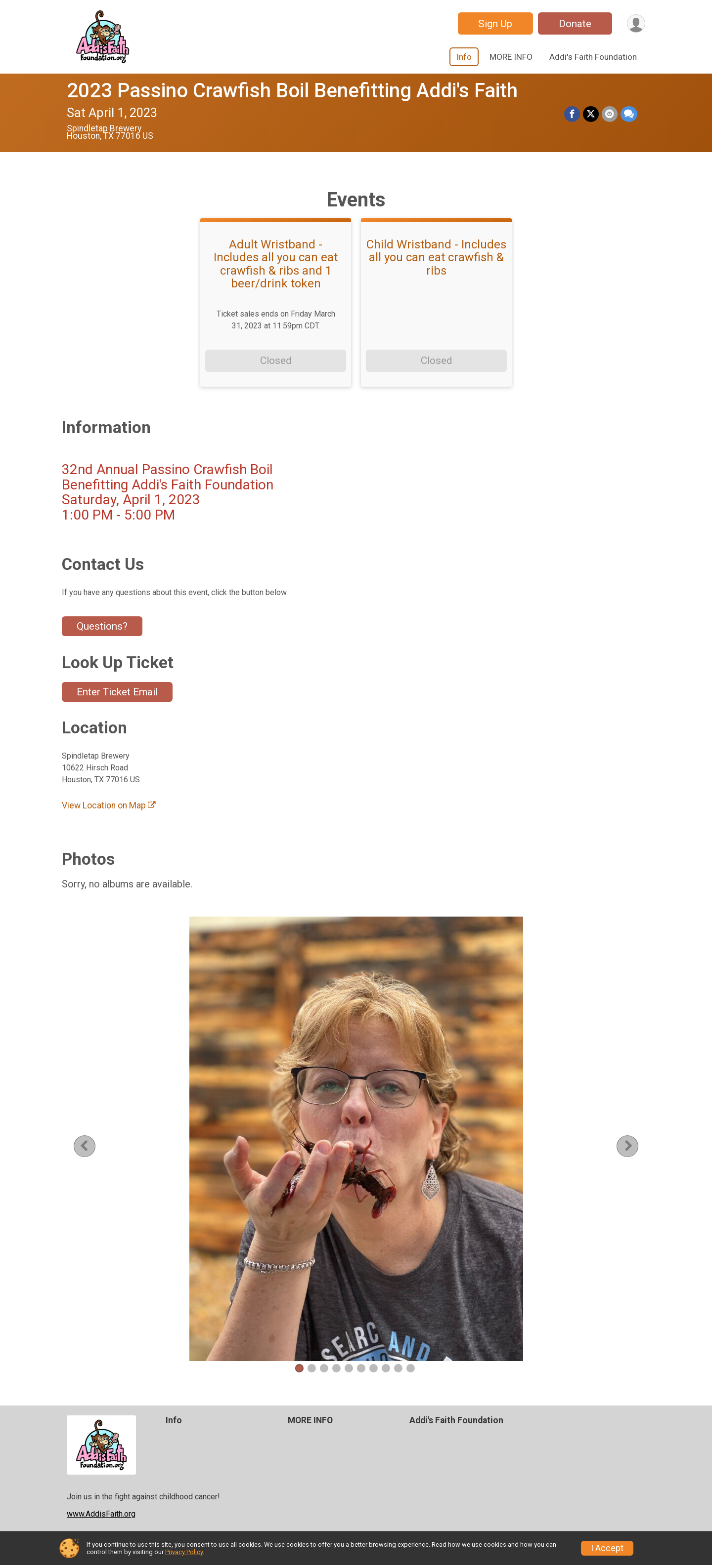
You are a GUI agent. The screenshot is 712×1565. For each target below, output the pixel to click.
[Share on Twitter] (591, 114)
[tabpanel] (356, 1139)
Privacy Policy (184, 1552)
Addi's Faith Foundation (593, 57)
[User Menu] (636, 23)
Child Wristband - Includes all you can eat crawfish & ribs (436, 257)
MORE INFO (511, 57)
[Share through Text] (629, 114)
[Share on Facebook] (572, 114)
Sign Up (495, 24)
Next (635, 1146)
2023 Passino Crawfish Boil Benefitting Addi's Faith (292, 90)
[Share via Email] (610, 114)
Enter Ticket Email (117, 692)
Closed (275, 360)
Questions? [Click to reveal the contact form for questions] (102, 626)
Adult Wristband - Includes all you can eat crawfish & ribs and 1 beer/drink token (276, 264)
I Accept (607, 1548)
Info (464, 57)
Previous (92, 1146)
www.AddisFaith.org (101, 1514)
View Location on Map (109, 805)
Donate (575, 24)
